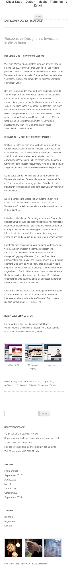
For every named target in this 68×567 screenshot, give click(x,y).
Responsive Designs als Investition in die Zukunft (30, 446)
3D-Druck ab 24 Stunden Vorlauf (21, 433)
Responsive (43, 385)
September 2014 (13, 497)
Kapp (44, 381)
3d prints (8, 517)
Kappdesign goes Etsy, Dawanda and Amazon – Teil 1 (32, 438)
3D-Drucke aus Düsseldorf (18, 442)
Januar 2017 (10, 488)
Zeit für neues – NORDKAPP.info (21, 451)
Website (53, 385)
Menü (38, 17)
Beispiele (33, 385)
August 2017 (11, 479)
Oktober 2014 (11, 492)
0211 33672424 (33, 302)
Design (52, 381)
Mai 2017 (9, 484)
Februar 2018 (11, 471)
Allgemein (9, 521)
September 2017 (13, 475)
